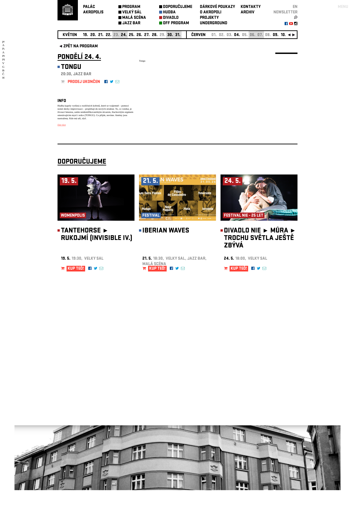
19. (85, 35)
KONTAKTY (251, 7)
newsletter (285, 12)
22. (108, 35)
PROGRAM (131, 7)
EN (295, 7)
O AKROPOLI (210, 12)
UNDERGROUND (213, 23)
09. (275, 35)
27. (147, 35)
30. (170, 35)
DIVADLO (171, 18)
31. (177, 35)
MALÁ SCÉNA (134, 18)
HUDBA (169, 12)
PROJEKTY (209, 18)
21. (100, 35)
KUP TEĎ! (76, 284)
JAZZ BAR (131, 23)
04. (237, 35)
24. (124, 35)
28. (155, 35)
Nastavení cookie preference (76, 444)
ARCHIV (247, 12)
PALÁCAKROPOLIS (93, 10)
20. (93, 35)
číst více (62, 124)
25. (131, 35)
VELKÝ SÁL (132, 12)
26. (139, 35)
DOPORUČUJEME (177, 7)
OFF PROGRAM (176, 23)
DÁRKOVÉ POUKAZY (217, 7)
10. (283, 35)
